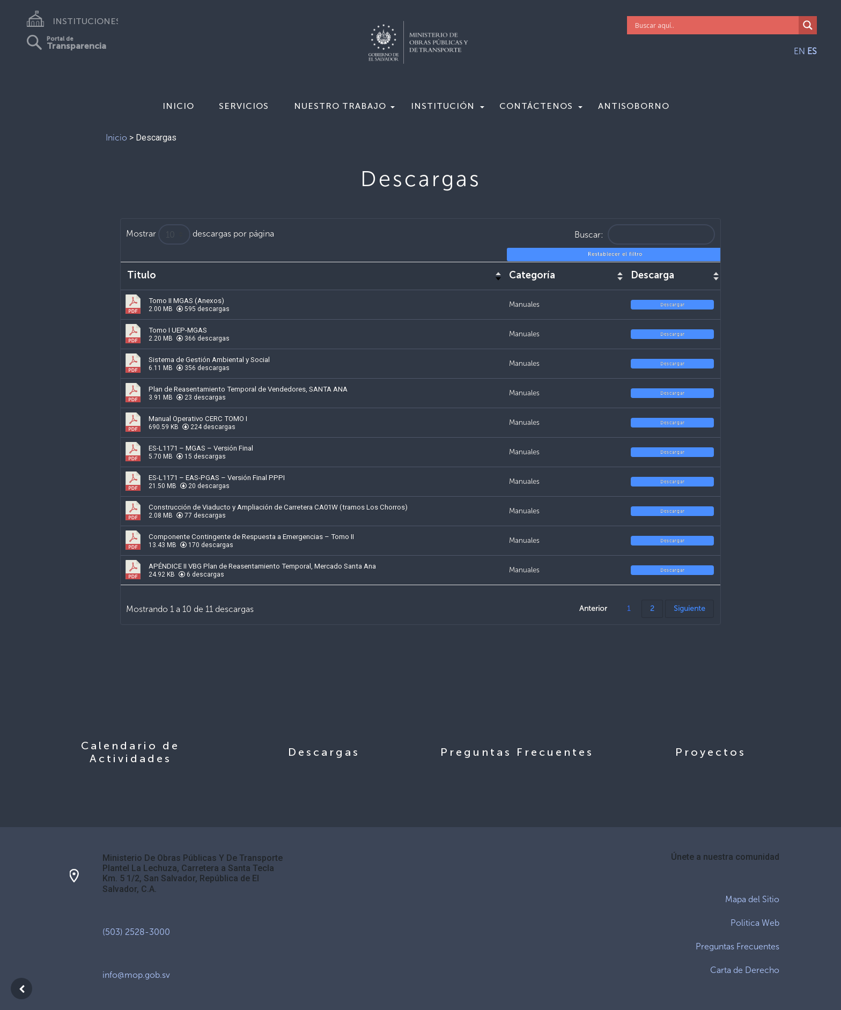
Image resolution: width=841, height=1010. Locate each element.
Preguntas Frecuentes (737, 946)
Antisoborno (633, 106)
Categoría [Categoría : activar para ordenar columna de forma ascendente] (532, 276)
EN (799, 51)
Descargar (672, 304)
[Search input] (715, 25)
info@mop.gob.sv (136, 975)
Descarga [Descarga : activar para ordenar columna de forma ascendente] (652, 276)
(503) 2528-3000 (136, 932)
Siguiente (689, 608)
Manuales (524, 304)
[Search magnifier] (808, 25)
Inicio (178, 106)
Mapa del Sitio (752, 899)
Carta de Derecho (744, 970)
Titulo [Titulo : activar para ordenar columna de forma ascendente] (141, 276)
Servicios (244, 106)
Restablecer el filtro (615, 254)
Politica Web (755, 923)
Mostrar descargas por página (200, 234)
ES (812, 51)
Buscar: (644, 234)
